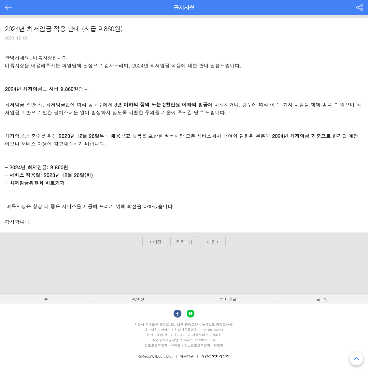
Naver (190, 314)
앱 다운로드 (230, 299)
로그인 (322, 299)
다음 (211, 242)
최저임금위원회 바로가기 (37, 182)
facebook (177, 314)
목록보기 (184, 242)
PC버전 (138, 299)
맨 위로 (356, 358)
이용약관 (187, 356)
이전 (157, 242)
